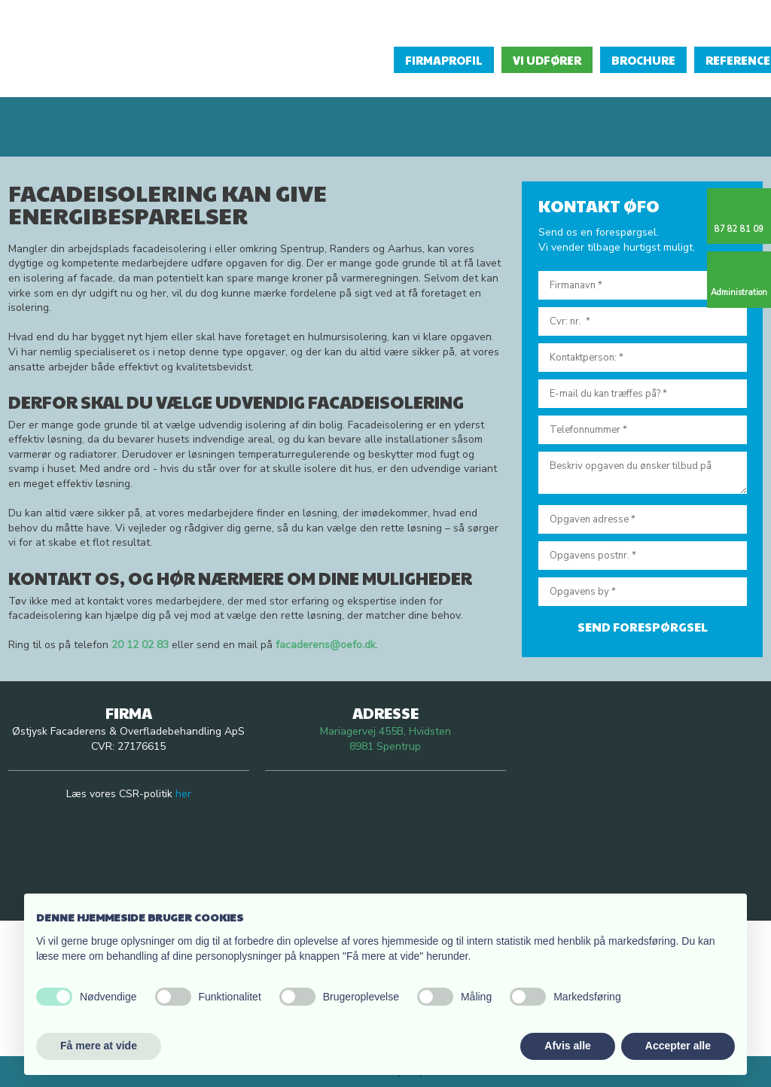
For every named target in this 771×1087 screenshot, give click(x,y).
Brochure (643, 60)
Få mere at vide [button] (98, 1046)
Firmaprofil (444, 60)
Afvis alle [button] (567, 1046)
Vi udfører (547, 60)
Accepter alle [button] (678, 1046)
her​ (183, 794)
